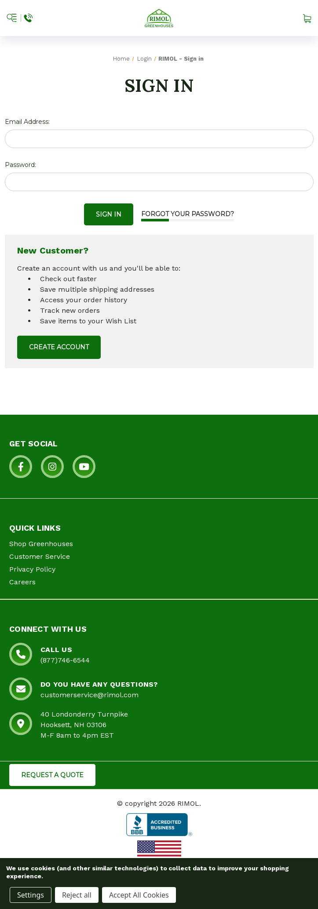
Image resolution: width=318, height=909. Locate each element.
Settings (30, 895)
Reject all (76, 895)
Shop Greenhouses (41, 544)
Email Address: (27, 122)
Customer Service (39, 556)
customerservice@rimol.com (89, 695)
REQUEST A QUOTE (52, 775)
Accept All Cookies (139, 895)
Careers (22, 582)
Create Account (59, 347)
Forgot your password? (187, 214)
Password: (20, 165)
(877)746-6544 (65, 660)
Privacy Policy (32, 569)
